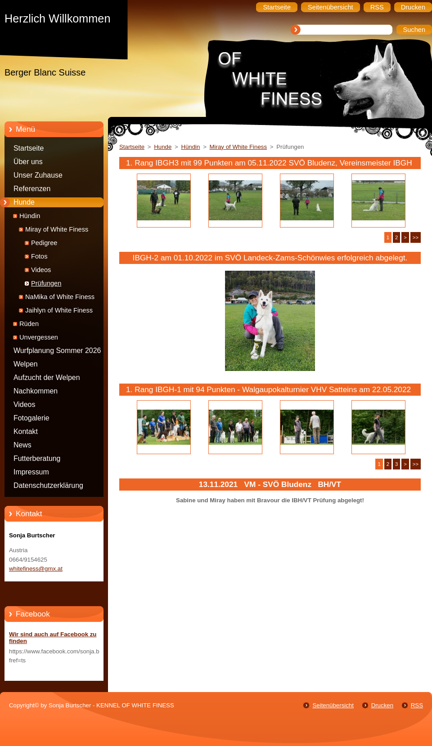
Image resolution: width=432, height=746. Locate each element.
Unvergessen (38, 337)
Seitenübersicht (332, 705)
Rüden (29, 323)
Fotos (39, 256)
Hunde (24, 202)
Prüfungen (46, 283)
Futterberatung (37, 458)
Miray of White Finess (56, 229)
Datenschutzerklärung (48, 485)
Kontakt (26, 431)
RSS (417, 705)
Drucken (382, 705)
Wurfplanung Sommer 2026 (57, 350)
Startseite (29, 148)
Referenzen (32, 188)
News (23, 445)
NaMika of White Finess (59, 296)
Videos (41, 269)
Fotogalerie (32, 418)
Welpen (26, 364)
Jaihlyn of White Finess (59, 310)
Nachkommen (36, 391)
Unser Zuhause (38, 175)
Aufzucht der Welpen (47, 377)
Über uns (28, 161)
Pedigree (44, 242)
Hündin (29, 215)
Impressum (31, 472)
